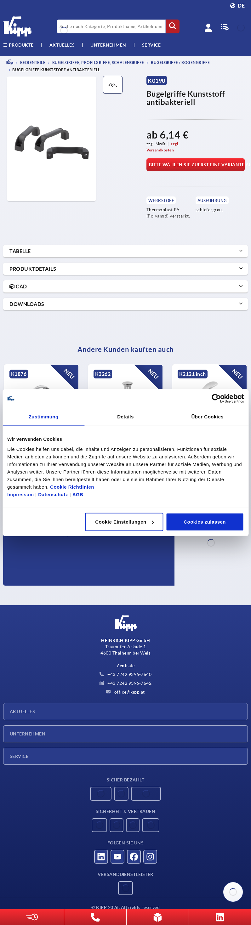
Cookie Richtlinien (72, 486)
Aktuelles (22, 711)
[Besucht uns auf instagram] (150, 857)
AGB (77, 494)
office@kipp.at (125, 692)
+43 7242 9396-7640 (126, 674)
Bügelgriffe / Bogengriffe (180, 62)
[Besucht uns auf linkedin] (101, 857)
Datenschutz (53, 494)
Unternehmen (108, 45)
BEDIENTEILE (32, 62)
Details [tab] (125, 416)
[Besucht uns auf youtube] (117, 857)
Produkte (18, 45)
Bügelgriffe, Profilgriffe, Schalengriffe (97, 62)
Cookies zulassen (205, 521)
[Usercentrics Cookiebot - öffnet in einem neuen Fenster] (216, 398)
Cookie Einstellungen (124, 521)
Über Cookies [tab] (207, 416)
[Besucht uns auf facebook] (134, 857)
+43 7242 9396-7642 (126, 683)
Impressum (20, 494)
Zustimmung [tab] (44, 416)
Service (19, 756)
